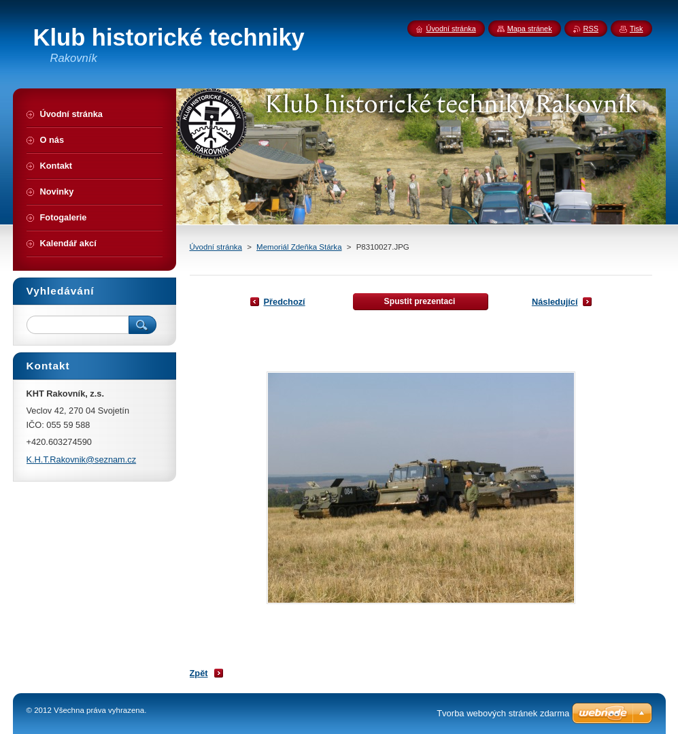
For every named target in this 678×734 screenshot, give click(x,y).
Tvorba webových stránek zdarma (503, 713)
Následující (555, 302)
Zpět (199, 673)
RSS (590, 28)
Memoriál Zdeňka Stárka (298, 247)
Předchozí (284, 302)
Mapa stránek (529, 28)
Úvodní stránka (216, 247)
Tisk (636, 28)
